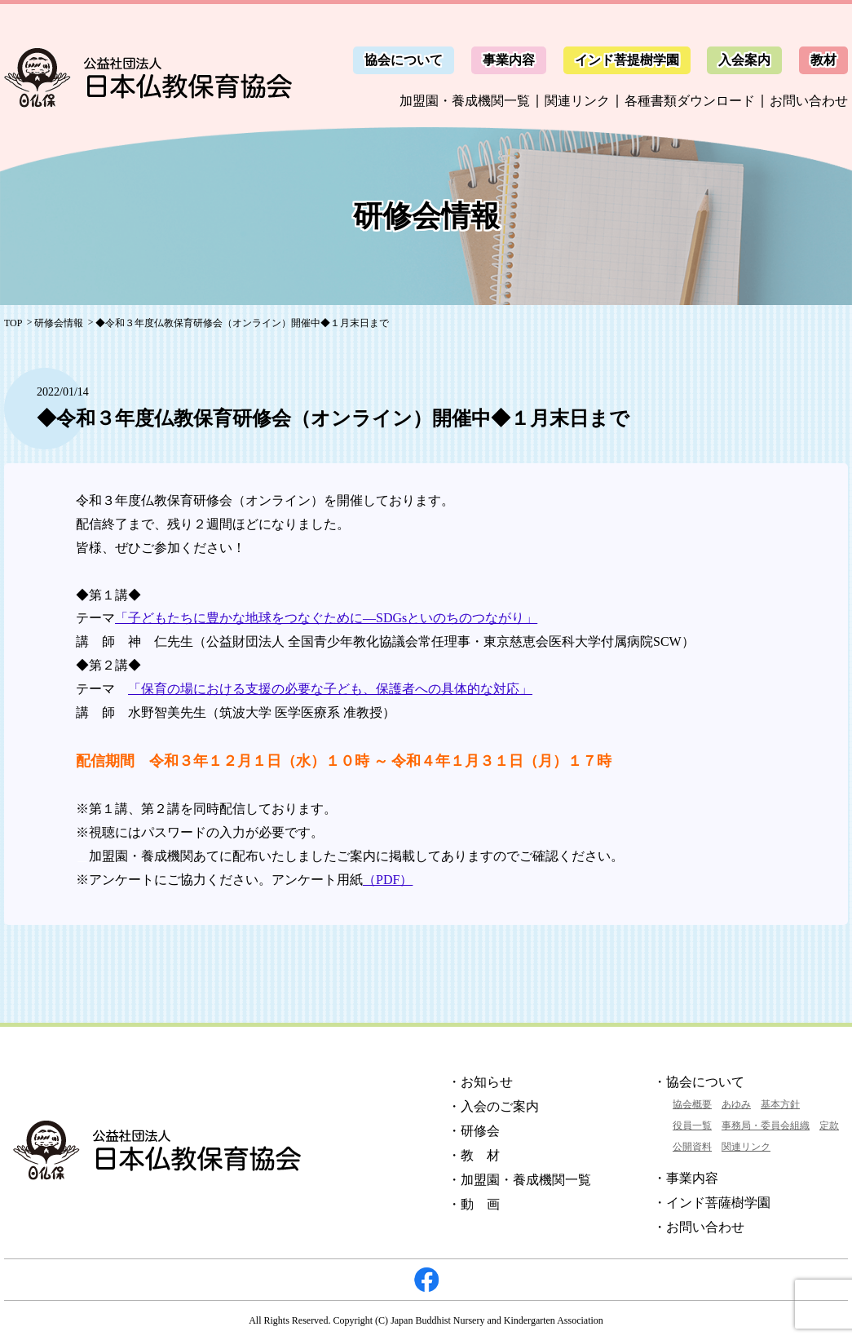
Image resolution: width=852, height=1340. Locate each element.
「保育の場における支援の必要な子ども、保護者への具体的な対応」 (330, 689)
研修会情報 (58, 323)
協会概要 (692, 1104)
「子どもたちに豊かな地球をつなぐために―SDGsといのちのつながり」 (326, 618)
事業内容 (509, 60)
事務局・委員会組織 (766, 1125)
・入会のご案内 (493, 1106)
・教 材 (474, 1155)
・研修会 (474, 1131)
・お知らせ (480, 1082)
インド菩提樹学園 (627, 60)
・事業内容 (685, 1178)
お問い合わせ (809, 101)
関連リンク (577, 101)
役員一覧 (692, 1125)
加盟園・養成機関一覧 (465, 101)
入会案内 (744, 60)
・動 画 (474, 1204)
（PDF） (388, 880)
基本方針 (780, 1104)
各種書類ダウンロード (690, 101)
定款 (829, 1125)
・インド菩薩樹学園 (711, 1203)
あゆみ (736, 1104)
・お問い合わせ (698, 1227)
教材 (823, 60)
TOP (13, 323)
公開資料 (692, 1146)
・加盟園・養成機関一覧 (519, 1180)
